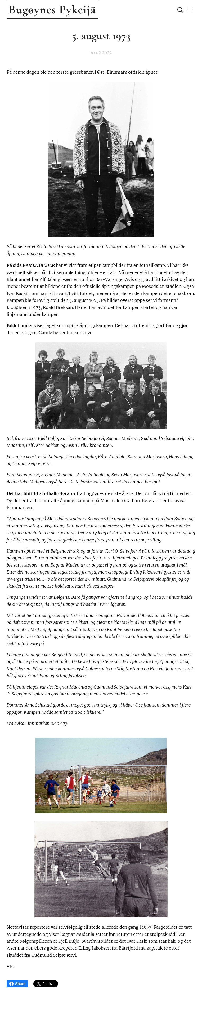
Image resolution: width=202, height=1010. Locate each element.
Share (17, 984)
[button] (179, 9)
